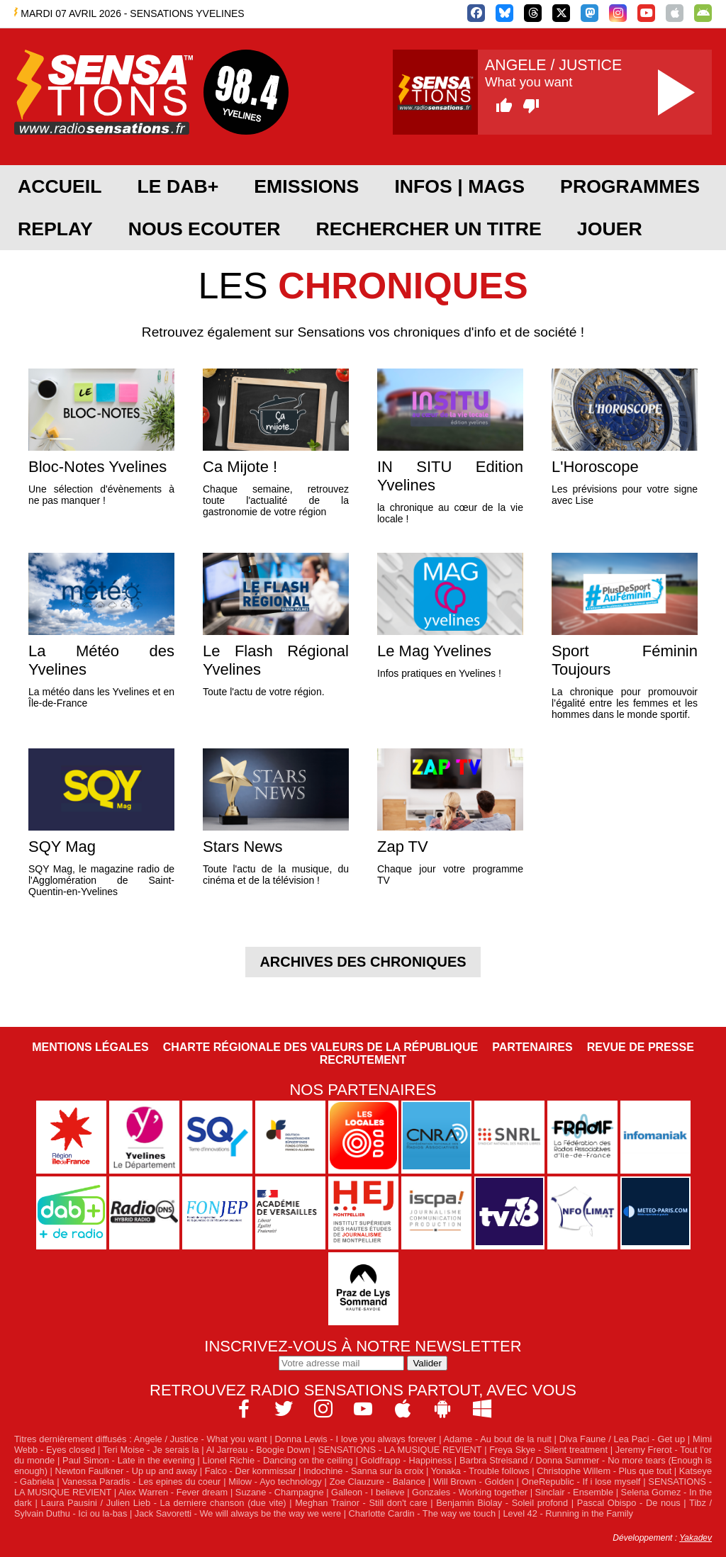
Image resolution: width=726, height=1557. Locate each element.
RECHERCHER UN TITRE (428, 229)
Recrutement (363, 1060)
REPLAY (55, 229)
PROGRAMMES (630, 186)
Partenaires (532, 1047)
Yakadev (695, 1538)
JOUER (609, 229)
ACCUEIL (59, 186)
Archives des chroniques (362, 961)
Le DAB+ (177, 186)
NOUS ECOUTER (204, 229)
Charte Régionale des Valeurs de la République (320, 1047)
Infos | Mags (459, 186)
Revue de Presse (640, 1047)
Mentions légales (90, 1047)
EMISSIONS (306, 186)
